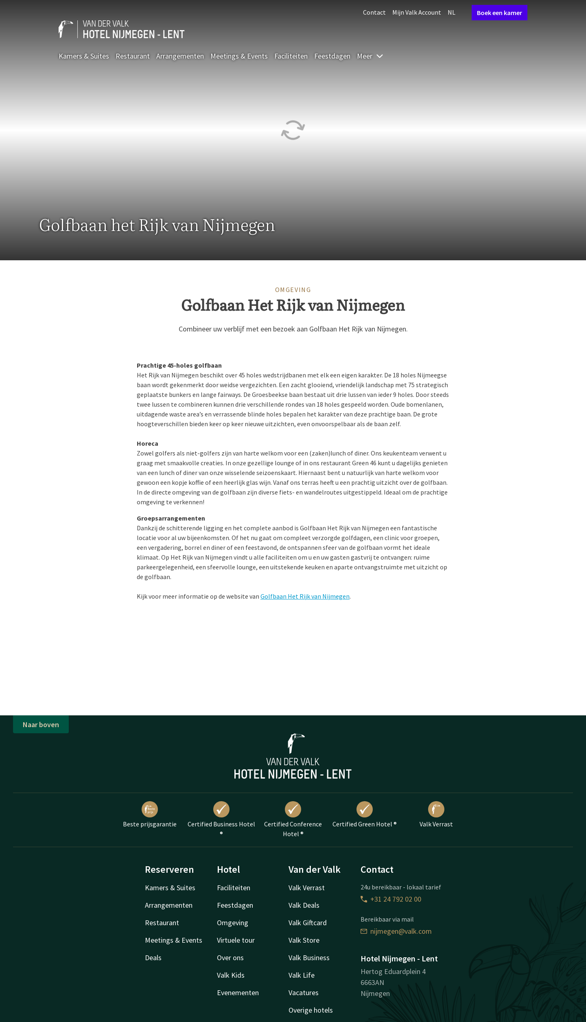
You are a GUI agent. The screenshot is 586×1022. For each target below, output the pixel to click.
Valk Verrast (436, 814)
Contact (374, 12)
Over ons (230, 957)
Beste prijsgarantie (150, 814)
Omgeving (232, 922)
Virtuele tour (236, 940)
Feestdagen (332, 56)
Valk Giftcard (308, 922)
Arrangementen (180, 56)
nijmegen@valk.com (396, 931)
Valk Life (302, 975)
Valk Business (309, 957)
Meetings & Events (239, 56)
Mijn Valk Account (416, 12)
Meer (370, 56)
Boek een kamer (499, 13)
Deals (153, 957)
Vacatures (304, 992)
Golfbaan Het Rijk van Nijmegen (305, 596)
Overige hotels (311, 1010)
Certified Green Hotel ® (364, 814)
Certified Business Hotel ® (221, 819)
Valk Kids (231, 975)
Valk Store (304, 940)
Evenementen (238, 992)
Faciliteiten (291, 56)
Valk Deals (304, 905)
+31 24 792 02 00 (391, 899)
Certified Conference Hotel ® (293, 819)
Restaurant (133, 56)
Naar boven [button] (41, 724)
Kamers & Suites (84, 56)
